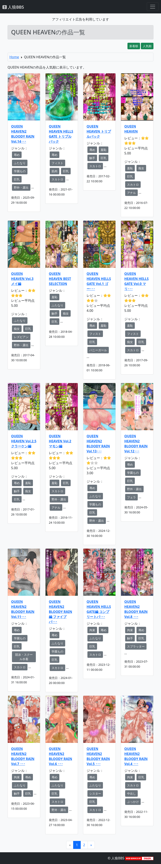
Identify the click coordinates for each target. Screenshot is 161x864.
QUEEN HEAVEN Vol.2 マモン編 (60, 441)
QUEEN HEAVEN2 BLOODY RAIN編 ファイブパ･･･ (60, 611)
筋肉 (54, 171)
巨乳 (17, 179)
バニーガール (98, 350)
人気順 (147, 46)
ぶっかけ (133, 802)
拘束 (92, 630)
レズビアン (21, 337)
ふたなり (20, 163)
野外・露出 (21, 187)
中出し (131, 793)
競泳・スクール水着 (24, 657)
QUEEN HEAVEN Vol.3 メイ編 (22, 278)
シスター (95, 793)
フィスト (57, 163)
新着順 (133, 46)
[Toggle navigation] (152, 7)
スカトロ (57, 179)
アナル (131, 193)
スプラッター (136, 646)
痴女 (141, 168)
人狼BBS (13, 7)
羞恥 (103, 150)
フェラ (131, 497)
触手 (92, 158)
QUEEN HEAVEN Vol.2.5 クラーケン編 (23, 441)
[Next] (91, 845)
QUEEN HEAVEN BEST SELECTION (60, 278)
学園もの (20, 171)
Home (14, 57)
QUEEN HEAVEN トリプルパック (99, 131)
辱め (17, 155)
